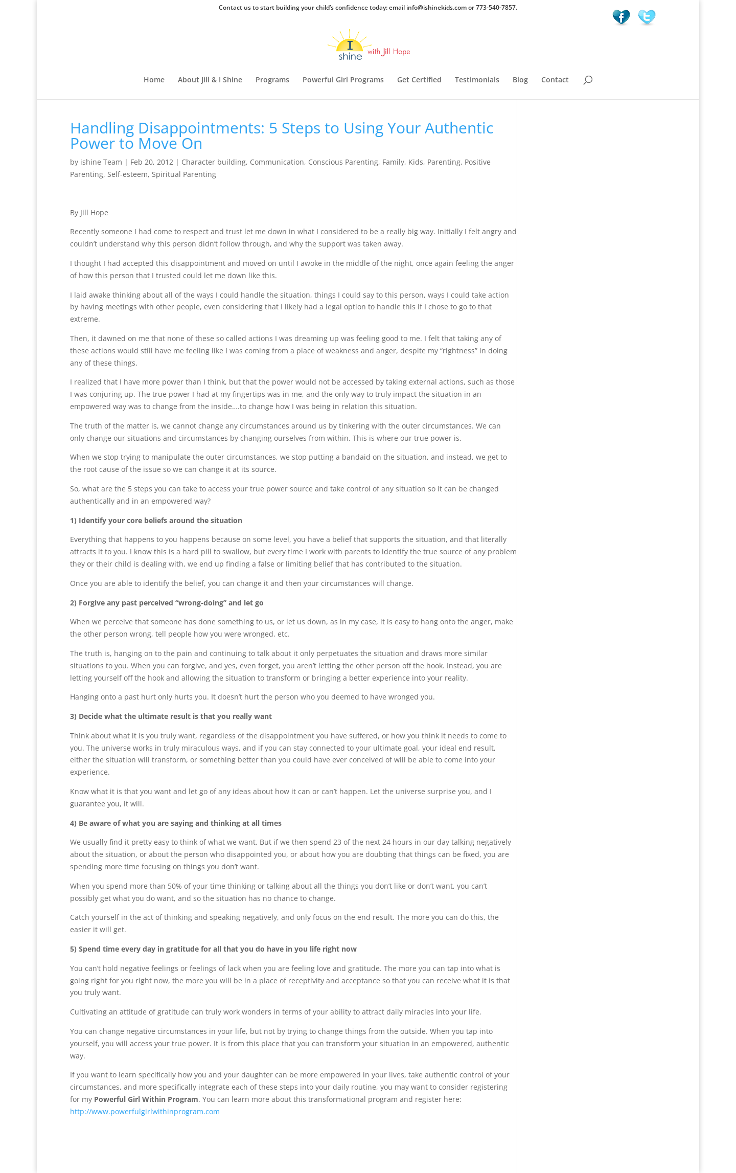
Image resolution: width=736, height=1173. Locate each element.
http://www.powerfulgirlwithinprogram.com (145, 1111)
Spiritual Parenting (184, 174)
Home (154, 80)
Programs (272, 80)
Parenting (444, 162)
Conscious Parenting (343, 162)
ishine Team (101, 162)
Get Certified (419, 80)
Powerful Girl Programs (343, 80)
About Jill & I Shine (210, 80)
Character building (213, 162)
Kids (415, 162)
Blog (520, 80)
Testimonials (477, 80)
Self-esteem (127, 174)
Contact (555, 80)
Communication (277, 162)
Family (393, 162)
